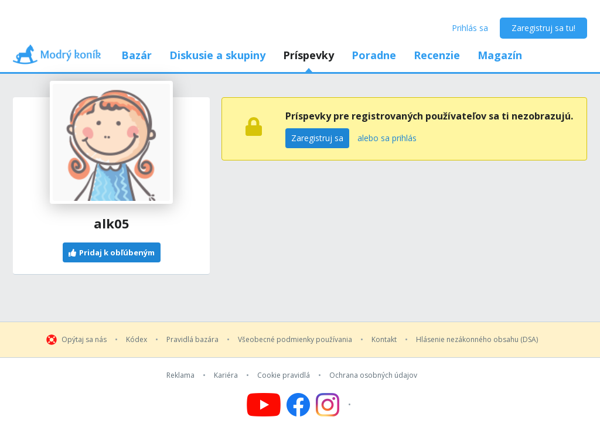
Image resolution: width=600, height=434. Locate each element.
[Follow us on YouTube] (264, 404)
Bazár (136, 55)
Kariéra (226, 375)
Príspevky (308, 55)
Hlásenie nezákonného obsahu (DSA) (477, 339)
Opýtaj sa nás (84, 339)
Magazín (500, 55)
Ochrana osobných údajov (373, 375)
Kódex (136, 339)
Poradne (374, 55)
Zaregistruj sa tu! (543, 27)
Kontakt (384, 339)
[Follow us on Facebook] (298, 404)
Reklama (180, 375)
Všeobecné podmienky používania (295, 339)
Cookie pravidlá (283, 375)
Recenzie (437, 55)
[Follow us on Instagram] (335, 404)
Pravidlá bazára (192, 339)
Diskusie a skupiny (217, 55)
